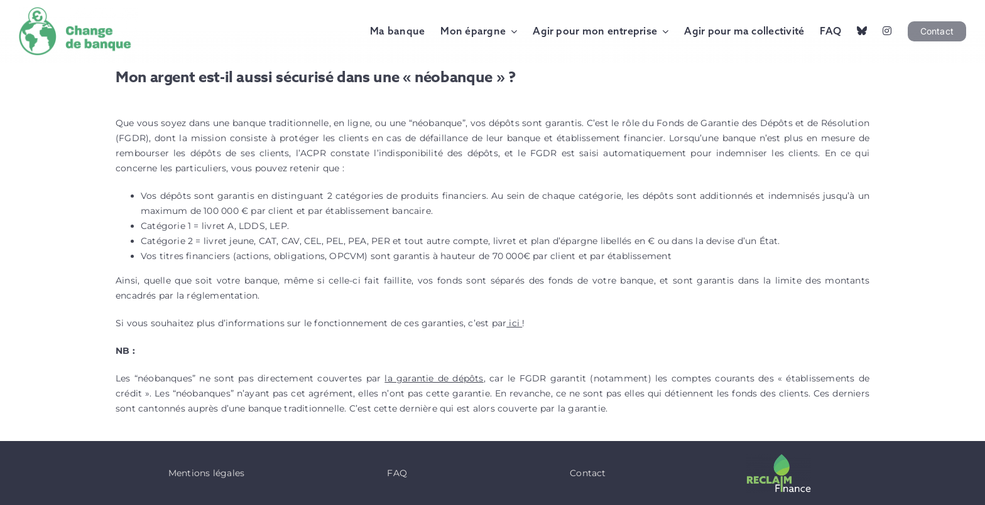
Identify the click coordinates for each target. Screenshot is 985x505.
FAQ (397, 473)
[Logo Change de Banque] (78, 11)
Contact (588, 473)
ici (513, 323)
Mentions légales (206, 473)
